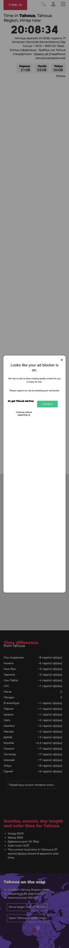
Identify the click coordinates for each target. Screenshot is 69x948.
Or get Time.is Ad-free (21, 401)
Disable (47, 404)
